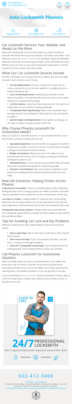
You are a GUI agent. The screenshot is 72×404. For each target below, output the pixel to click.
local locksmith (29, 275)
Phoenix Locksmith (29, 58)
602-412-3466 (36, 376)
